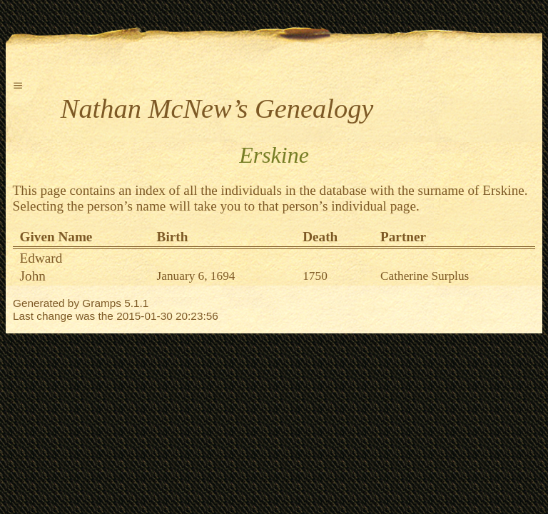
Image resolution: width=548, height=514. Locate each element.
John (33, 275)
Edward (41, 258)
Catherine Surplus (424, 276)
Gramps (101, 303)
